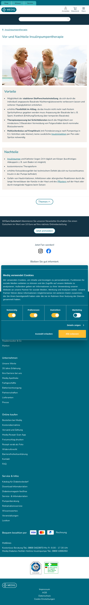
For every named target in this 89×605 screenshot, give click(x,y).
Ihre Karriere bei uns (12, 373)
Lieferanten (7, 397)
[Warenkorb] (75, 10)
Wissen (18, 3)
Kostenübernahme (11, 425)
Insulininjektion (58, 134)
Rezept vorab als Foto (12, 444)
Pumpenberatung (10, 501)
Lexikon (6, 520)
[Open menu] (83, 10)
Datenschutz (44, 595)
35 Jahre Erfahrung (11, 368)
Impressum (44, 589)
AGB (44, 592)
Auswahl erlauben (44, 334)
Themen (44, 201)
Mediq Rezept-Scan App (14, 434)
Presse (5, 402)
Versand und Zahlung (12, 429)
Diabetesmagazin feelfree (14, 491)
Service (30, 3)
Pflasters (62, 181)
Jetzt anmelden (44, 230)
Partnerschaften (10, 392)
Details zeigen (74, 325)
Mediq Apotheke (10, 378)
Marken (5, 345)
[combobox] (44, 19)
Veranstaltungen (10, 515)
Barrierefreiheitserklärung (15, 454)
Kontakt (6, 459)
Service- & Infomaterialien (15, 496)
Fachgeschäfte (9, 382)
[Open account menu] (66, 10)
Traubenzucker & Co (11, 340)
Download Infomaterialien (14, 486)
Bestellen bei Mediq (12, 420)
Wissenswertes (10, 510)
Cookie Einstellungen (44, 599)
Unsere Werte (9, 363)
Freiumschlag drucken (12, 439)
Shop (6, 3)
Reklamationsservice (12, 506)
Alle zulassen (72, 334)
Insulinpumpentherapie (15, 29)
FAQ (4, 463)
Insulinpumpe (14, 158)
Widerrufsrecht (9, 449)
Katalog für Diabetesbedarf (15, 481)
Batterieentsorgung (11, 387)
